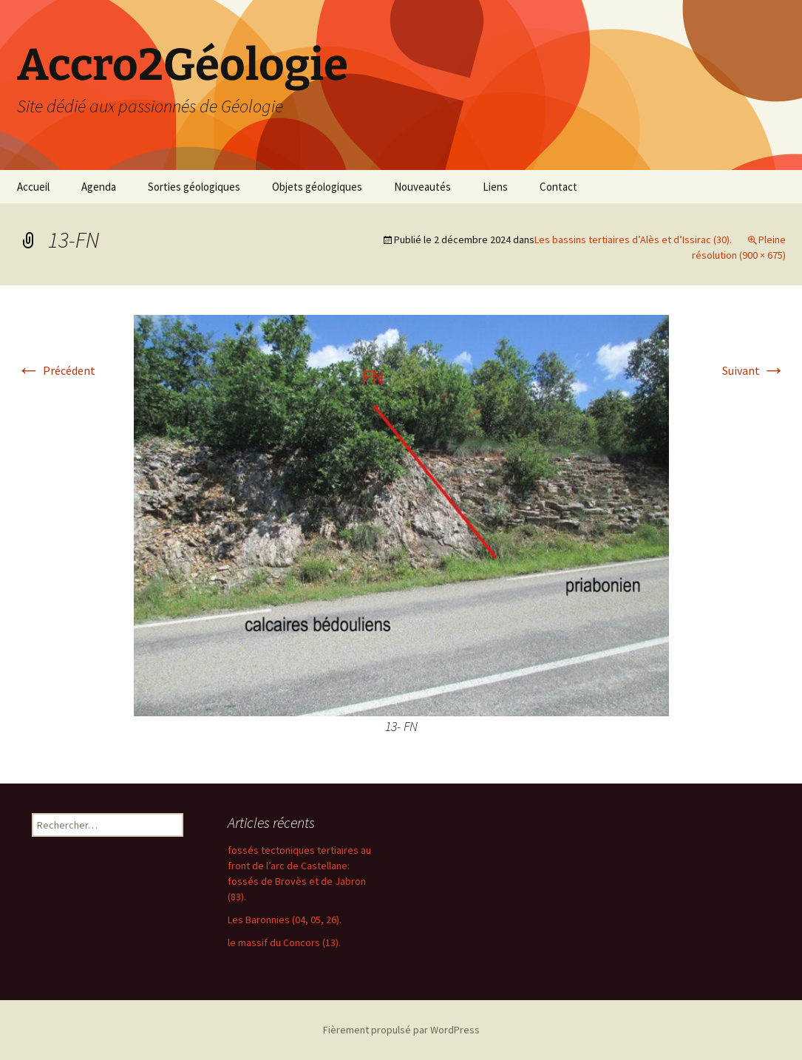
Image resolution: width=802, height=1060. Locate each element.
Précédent (56, 370)
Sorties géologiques (194, 187)
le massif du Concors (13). (284, 942)
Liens (495, 187)
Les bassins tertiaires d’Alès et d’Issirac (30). (633, 239)
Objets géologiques (317, 187)
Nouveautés (422, 187)
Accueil (33, 187)
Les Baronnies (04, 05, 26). (284, 919)
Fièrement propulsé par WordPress (401, 1029)
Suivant (754, 370)
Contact (558, 187)
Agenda (98, 187)
